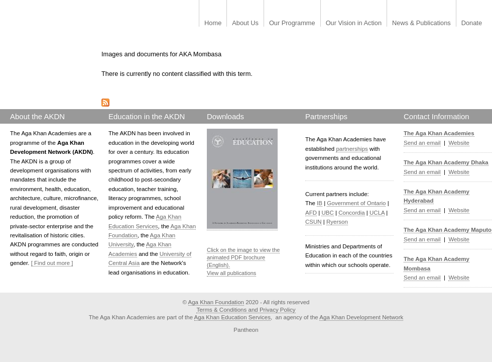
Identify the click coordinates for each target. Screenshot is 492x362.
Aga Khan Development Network (361, 317)
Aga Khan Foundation (216, 302)
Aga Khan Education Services (232, 317)
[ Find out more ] (52, 263)
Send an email (422, 143)
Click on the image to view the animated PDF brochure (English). (243, 257)
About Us (245, 23)
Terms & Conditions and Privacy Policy (245, 310)
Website (458, 143)
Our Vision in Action (354, 23)
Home (212, 23)
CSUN (313, 222)
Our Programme (292, 23)
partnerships (351, 149)
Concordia (351, 213)
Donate (471, 23)
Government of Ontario (356, 203)
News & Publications (421, 23)
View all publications (231, 273)
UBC (327, 213)
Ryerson (337, 222)
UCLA (377, 213)
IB (319, 203)
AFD (311, 213)
